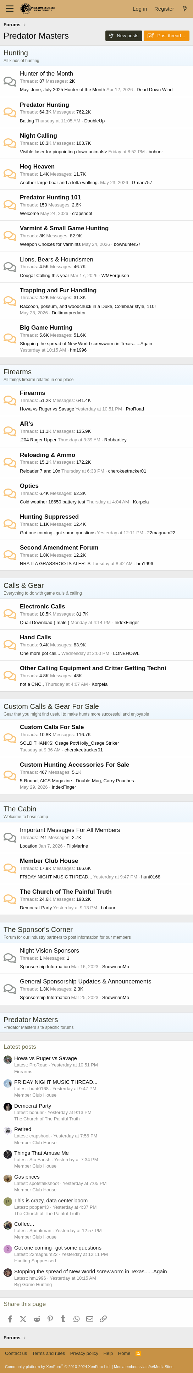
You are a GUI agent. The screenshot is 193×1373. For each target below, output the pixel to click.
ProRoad (135, 409)
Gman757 (142, 182)
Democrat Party (36, 907)
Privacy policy (84, 1353)
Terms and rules (48, 1353)
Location (28, 846)
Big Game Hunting (46, 327)
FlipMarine (77, 846)
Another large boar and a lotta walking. (59, 182)
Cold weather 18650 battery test (52, 501)
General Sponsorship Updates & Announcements (85, 981)
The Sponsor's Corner (38, 929)
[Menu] (9, 9)
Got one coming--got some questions (57, 532)
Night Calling (38, 135)
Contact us (16, 1353)
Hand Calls (35, 637)
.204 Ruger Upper (38, 439)
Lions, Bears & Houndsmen (56, 259)
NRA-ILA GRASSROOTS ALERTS (55, 563)
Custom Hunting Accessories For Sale (74, 764)
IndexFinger (127, 622)
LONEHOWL (126, 653)
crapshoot (82, 213)
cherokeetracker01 (127, 471)
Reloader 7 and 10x (40, 471)
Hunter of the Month (46, 73)
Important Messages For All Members (70, 830)
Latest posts (20, 1046)
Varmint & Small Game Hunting (64, 228)
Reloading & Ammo (47, 455)
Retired (22, 1129)
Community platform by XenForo (58, 1366)
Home (124, 1353)
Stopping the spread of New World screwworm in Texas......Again (86, 343)
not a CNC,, (32, 684)
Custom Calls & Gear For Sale (51, 706)
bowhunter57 (127, 244)
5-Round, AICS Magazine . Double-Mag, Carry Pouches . (78, 780)
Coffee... (24, 1224)
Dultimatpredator (69, 312)
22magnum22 (161, 532)
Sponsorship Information (45, 966)
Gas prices (27, 1177)
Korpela (141, 501)
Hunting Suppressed (49, 516)
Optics (29, 486)
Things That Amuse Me (41, 1153)
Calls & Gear (24, 585)
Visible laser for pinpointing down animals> (63, 151)
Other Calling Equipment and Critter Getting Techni (93, 668)
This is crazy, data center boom (51, 1200)
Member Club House (49, 861)
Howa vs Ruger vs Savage (47, 409)
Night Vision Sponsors (49, 950)
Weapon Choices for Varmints (50, 244)
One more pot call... (40, 653)
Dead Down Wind (154, 89)
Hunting (16, 53)
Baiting (27, 120)
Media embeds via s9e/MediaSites (143, 1366)
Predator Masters (31, 1020)
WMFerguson (115, 275)
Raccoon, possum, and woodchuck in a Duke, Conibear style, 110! (88, 306)
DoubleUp (94, 120)
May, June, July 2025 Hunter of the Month (62, 89)
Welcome (29, 213)
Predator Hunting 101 (50, 197)
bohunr (156, 151)
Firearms (18, 372)
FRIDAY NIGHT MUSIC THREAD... (56, 877)
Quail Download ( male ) (44, 622)
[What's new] (185, 8)
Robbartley (115, 439)
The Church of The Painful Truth (66, 891)
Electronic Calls (42, 606)
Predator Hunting (44, 104)
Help (108, 1353)
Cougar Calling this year (44, 275)
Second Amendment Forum (59, 547)
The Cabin (20, 809)
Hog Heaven (37, 166)
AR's (26, 423)
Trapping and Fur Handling (58, 290)
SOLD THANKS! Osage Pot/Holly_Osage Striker (69, 743)
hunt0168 (150, 877)
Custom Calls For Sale (52, 727)
